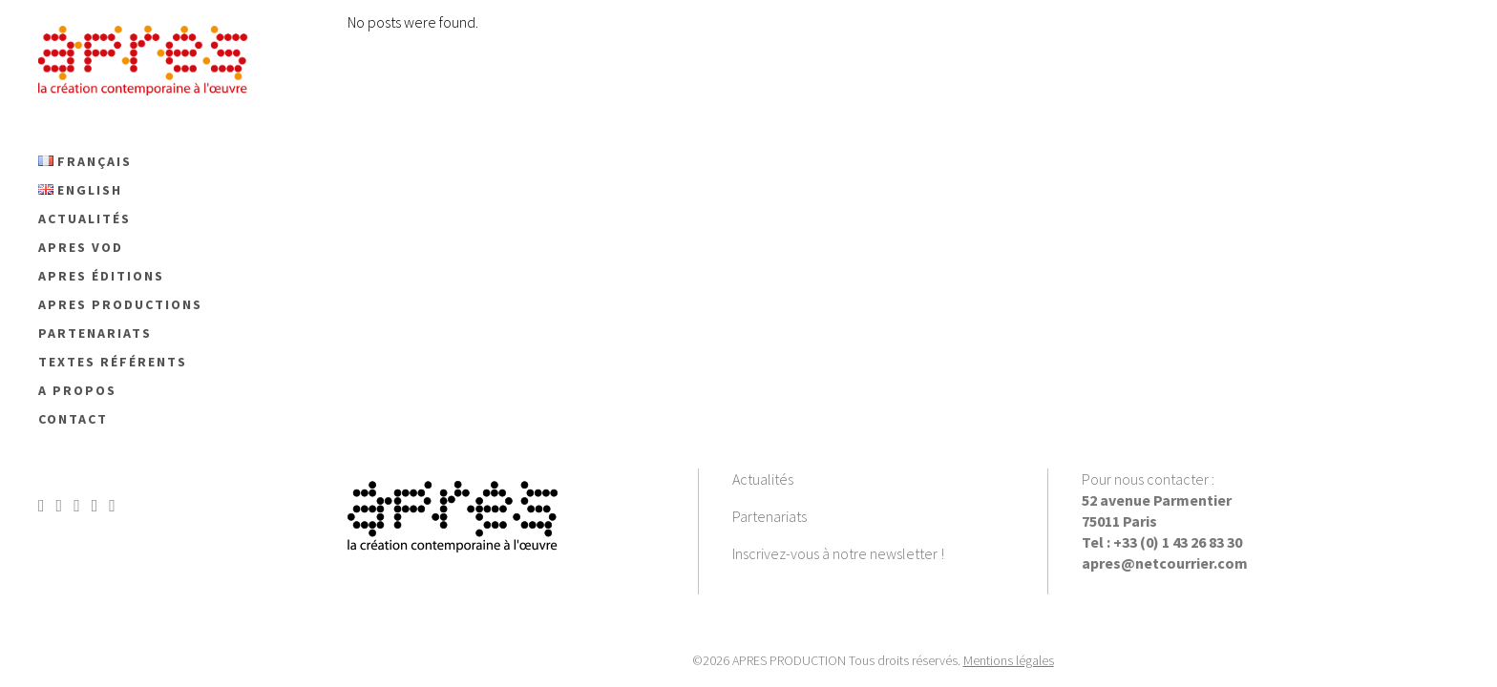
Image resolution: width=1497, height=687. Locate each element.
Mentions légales (1008, 660)
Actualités (762, 479)
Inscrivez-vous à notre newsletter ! (838, 553)
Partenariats (769, 516)
